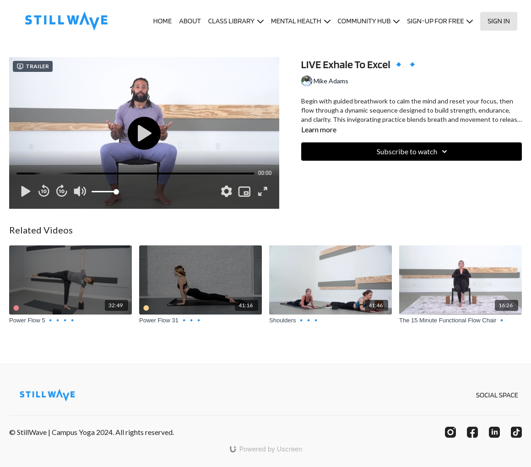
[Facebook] (472, 432)
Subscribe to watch (413, 151)
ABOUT (190, 20)
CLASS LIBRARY (236, 20)
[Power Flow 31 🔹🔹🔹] (200, 320)
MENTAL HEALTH (301, 20)
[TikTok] (516, 432)
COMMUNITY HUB (369, 20)
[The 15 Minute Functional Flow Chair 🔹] (460, 320)
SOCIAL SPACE (497, 395)
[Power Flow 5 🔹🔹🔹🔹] (70, 320)
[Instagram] (450, 432)
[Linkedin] (494, 432)
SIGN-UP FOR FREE (440, 20)
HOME (162, 20)
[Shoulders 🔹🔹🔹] (330, 320)
